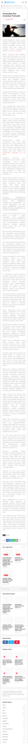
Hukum (14, 726)
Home (4, 11)
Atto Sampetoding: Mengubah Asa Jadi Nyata (14, 152)
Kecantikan (14, 734)
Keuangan (14, 739)
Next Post (23, 589)
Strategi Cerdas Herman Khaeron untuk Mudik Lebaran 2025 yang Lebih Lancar (20, 627)
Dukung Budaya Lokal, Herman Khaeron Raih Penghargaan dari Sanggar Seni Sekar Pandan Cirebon (8, 562)
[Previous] (24, 6)
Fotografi (14, 718)
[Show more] (19, 540)
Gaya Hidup (14, 723)
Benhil (12, 40)
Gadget (14, 721)
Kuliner (14, 742)
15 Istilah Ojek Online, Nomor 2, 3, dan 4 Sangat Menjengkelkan (20, 678)
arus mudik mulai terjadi (15, 50)
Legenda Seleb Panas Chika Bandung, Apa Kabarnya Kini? (19, 662)
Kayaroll (14, 731)
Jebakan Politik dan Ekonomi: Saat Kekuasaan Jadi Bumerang (8, 580)
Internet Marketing (14, 729)
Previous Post (5, 589)
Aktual (8, 11)
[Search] (26, 2)
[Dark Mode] (23, 2)
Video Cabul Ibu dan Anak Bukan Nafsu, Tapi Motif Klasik (13, 6)
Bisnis (14, 713)
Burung (14, 716)
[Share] (24, 20)
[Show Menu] (2, 2)
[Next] (26, 6)
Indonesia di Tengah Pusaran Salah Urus (19, 559)
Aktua (14, 705)
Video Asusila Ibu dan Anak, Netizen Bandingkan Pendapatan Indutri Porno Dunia (8, 680)
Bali (14, 710)
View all (23, 547)
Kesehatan (14, 737)
